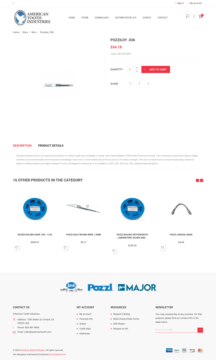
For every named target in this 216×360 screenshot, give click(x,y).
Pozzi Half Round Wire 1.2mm (83, 234)
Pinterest (148, 83)
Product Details (50, 145)
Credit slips (85, 328)
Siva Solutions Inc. (57, 354)
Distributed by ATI (125, 17)
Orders (82, 324)
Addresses (84, 333)
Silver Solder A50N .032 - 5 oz (35, 234)
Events (147, 17)
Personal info (86, 319)
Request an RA (120, 328)
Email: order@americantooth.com (35, 332)
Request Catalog (121, 314)
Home (72, 17)
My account (85, 307)
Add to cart (156, 69)
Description (22, 145)
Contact (162, 17)
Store (84, 17)
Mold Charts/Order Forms (126, 319)
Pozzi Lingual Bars (181, 234)
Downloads (102, 17)
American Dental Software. (32, 350)
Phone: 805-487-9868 (28, 327)
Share (130, 83)
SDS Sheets (119, 324)
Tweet (139, 83)
